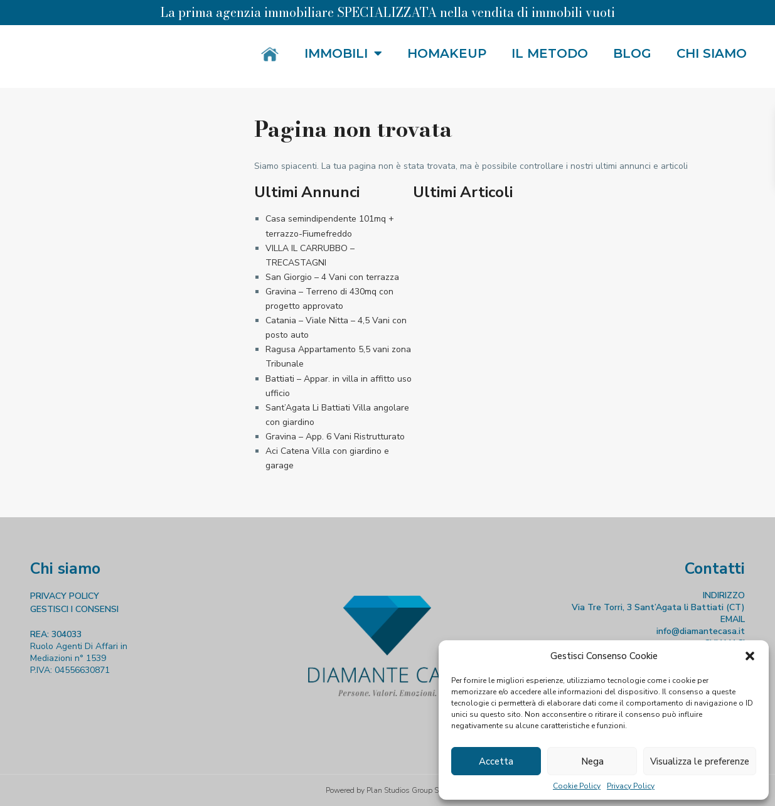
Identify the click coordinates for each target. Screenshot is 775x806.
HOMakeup (446, 53)
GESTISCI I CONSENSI (74, 609)
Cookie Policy (577, 786)
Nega (592, 761)
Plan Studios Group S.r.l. (407, 790)
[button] (750, 656)
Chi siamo (711, 53)
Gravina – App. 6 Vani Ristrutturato (335, 437)
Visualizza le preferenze (699, 761)
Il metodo (549, 53)
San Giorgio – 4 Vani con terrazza (332, 277)
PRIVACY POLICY (64, 596)
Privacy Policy (631, 786)
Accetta (496, 761)
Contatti (715, 568)
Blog (632, 53)
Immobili (343, 53)
